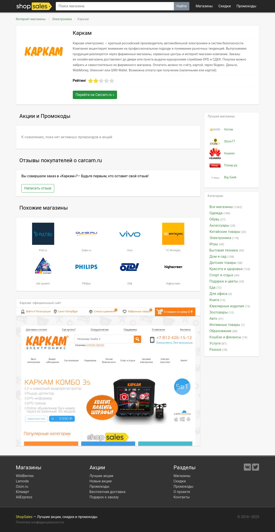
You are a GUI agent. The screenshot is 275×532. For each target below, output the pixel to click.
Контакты (181, 497)
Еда (216, 287)
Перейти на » (95, 95)
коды (246, 6)
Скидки (224, 6)
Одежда (220, 213)
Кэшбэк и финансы (228, 337)
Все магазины (226, 207)
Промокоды (100, 486)
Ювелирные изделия (230, 306)
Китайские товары (228, 232)
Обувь (217, 219)
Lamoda (22, 481)
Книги (217, 300)
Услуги (218, 343)
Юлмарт (22, 492)
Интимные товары (227, 325)
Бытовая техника (227, 250)
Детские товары (226, 263)
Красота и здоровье (230, 269)
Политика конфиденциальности (40, 522)
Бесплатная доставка (107, 492)
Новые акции (101, 481)
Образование (224, 331)
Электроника (62, 19)
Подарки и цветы (227, 281)
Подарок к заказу (104, 497)
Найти (182, 6)
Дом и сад (222, 256)
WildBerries (25, 476)
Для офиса (221, 294)
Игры (217, 244)
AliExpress (24, 497)
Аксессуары (222, 225)
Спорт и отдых (224, 275)
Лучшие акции (101, 476)
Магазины (204, 6)
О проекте (181, 492)
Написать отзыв (37, 188)
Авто (216, 318)
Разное (218, 349)
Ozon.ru (22, 486)
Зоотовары (222, 312)
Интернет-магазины (31, 19)
